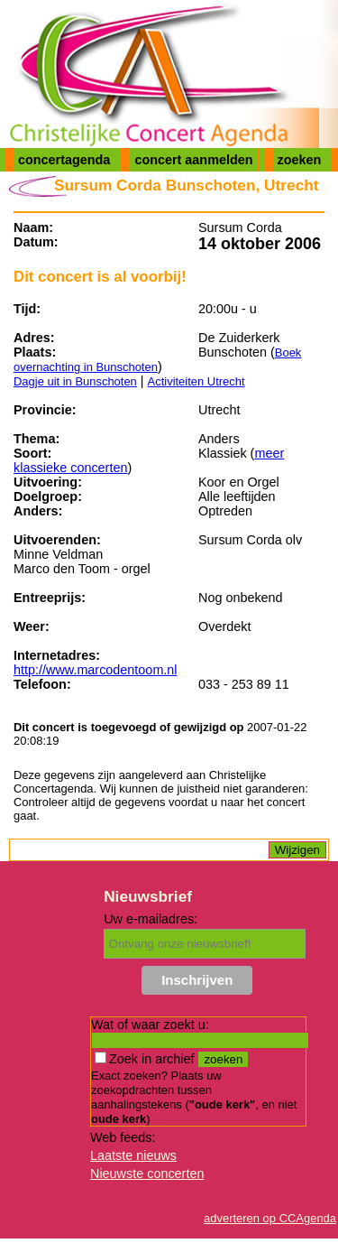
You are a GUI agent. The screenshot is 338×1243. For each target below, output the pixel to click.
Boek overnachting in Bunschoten (157, 360)
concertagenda (64, 160)
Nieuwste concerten (147, 1173)
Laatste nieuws (133, 1155)
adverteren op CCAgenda (270, 1218)
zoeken (300, 160)
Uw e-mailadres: (150, 919)
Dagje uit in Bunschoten (75, 381)
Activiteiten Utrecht (196, 381)
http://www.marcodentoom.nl (96, 670)
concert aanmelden (193, 160)
